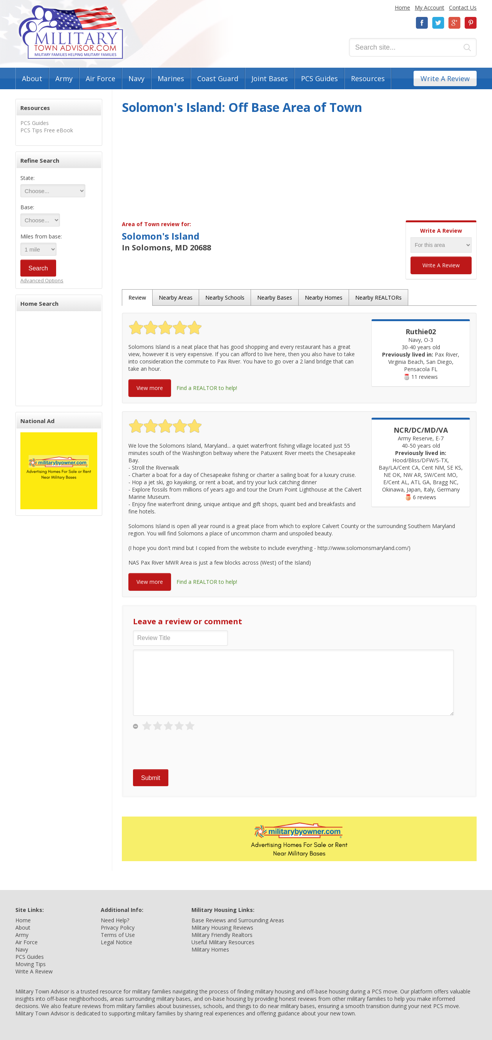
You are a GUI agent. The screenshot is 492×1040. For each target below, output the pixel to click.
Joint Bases (269, 78)
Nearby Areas (176, 297)
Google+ (454, 23)
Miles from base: (41, 236)
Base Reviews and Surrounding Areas (237, 920)
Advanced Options (41, 280)
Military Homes (210, 949)
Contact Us (463, 7)
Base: (27, 207)
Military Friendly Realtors (222, 934)
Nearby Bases (274, 297)
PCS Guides (319, 78)
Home (402, 7)
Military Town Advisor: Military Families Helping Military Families (70, 32)
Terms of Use (118, 934)
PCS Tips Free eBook (46, 130)
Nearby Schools (224, 297)
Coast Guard (217, 78)
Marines (171, 78)
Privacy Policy (118, 927)
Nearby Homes (323, 297)
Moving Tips (30, 964)
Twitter (438, 23)
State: (27, 178)
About (32, 78)
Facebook (422, 23)
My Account (429, 7)
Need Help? (115, 920)
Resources (368, 78)
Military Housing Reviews (222, 927)
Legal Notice (116, 942)
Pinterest (470, 23)
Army (64, 78)
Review (137, 297)
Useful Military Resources (222, 942)
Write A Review (445, 78)
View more (149, 388)
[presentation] (191, 750)
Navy (136, 78)
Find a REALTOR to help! (206, 388)
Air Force (100, 78)
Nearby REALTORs (378, 297)
